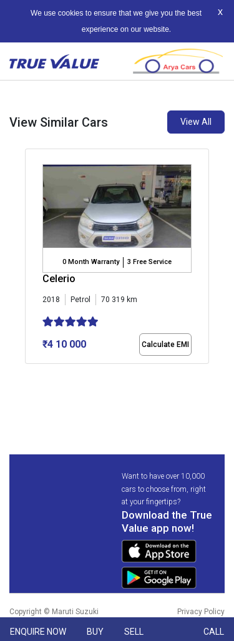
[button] (28, 374)
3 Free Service (149, 262)
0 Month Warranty (90, 262)
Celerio (59, 279)
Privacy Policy (201, 611)
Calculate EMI (165, 344)
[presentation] (31, 273)
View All (196, 122)
